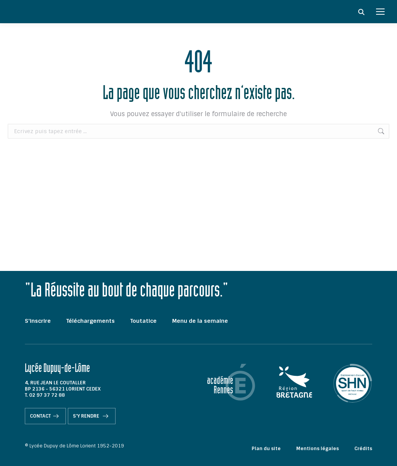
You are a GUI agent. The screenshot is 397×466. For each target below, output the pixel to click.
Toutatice (143, 320)
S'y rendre (91, 416)
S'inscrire (38, 320)
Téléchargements (90, 320)
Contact (45, 416)
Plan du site (266, 448)
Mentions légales (317, 448)
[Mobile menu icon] (380, 11)
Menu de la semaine (200, 320)
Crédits (363, 448)
